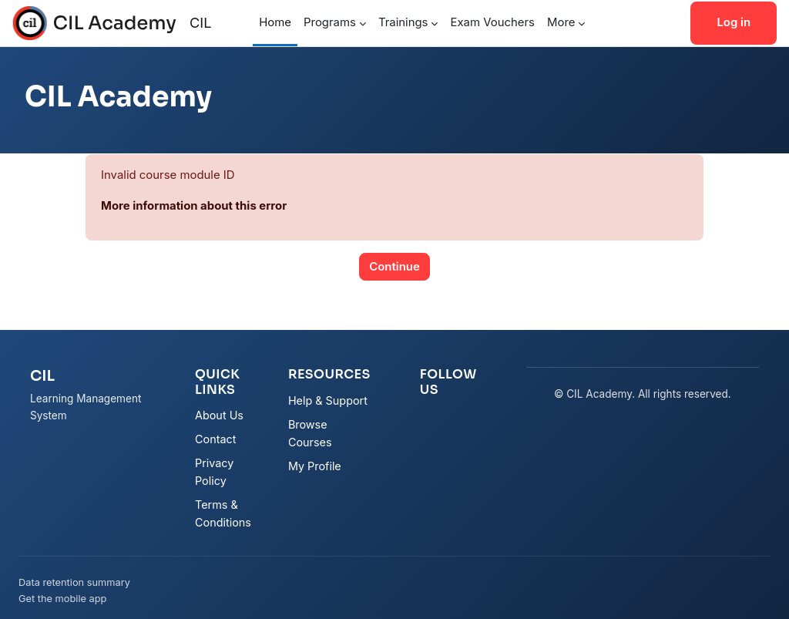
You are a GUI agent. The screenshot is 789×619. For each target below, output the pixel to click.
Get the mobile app (62, 598)
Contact (215, 439)
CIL (200, 22)
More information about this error (194, 206)
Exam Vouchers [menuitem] (492, 22)
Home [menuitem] (275, 22)
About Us (219, 415)
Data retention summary (74, 582)
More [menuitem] (561, 22)
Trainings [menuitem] (403, 22)
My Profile (314, 466)
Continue (394, 267)
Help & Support (328, 400)
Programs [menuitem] (330, 22)
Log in (733, 22)
